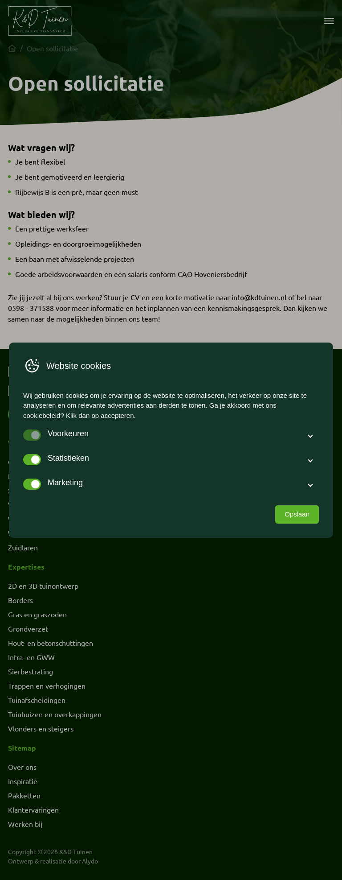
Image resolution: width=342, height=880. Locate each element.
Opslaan (297, 514)
